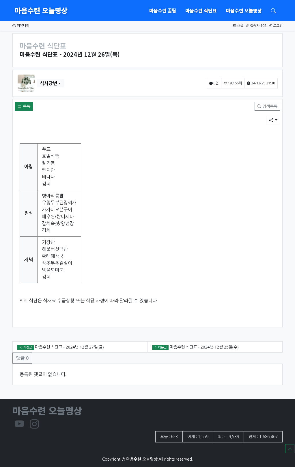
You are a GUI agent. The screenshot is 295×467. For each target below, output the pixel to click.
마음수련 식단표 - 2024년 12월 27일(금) (69, 347)
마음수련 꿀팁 (162, 10)
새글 (238, 25)
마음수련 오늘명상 (41, 10)
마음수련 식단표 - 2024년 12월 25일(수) (204, 347)
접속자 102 (256, 25)
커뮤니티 (20, 25)
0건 (214, 83)
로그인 (276, 25)
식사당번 (48, 83)
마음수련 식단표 (201, 10)
